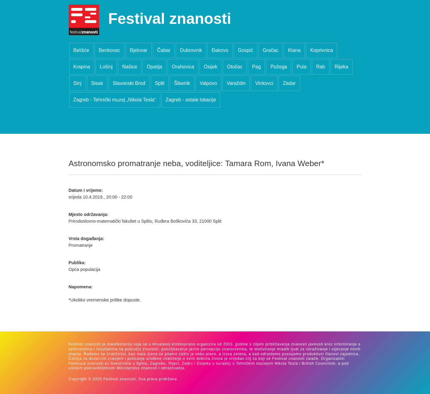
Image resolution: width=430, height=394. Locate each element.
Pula (301, 66)
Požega (278, 66)
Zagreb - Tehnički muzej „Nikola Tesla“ (114, 99)
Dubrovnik (191, 50)
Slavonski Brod (129, 83)
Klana (294, 50)
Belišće (81, 50)
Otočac (235, 66)
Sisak (97, 83)
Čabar (164, 50)
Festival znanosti (169, 18)
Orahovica (183, 66)
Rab (320, 66)
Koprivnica (321, 50)
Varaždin (236, 83)
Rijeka (341, 66)
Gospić (245, 50)
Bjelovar (138, 50)
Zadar (289, 83)
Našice (129, 66)
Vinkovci (264, 83)
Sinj (77, 83)
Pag (256, 66)
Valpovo (208, 83)
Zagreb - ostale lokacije (191, 99)
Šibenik (182, 83)
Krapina (81, 66)
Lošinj (106, 66)
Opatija (154, 66)
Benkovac (109, 50)
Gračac (271, 50)
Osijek (210, 66)
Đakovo (220, 50)
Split (159, 83)
